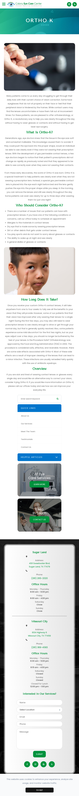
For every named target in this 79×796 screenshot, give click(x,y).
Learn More (39, 484)
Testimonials (27, 439)
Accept (39, 790)
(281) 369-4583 (39, 647)
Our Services (26, 423)
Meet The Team (28, 431)
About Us (25, 416)
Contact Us (26, 447)
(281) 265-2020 (39, 578)
